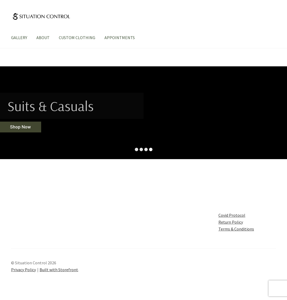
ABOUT (43, 37)
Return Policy (230, 222)
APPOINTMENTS (119, 37)
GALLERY (19, 37)
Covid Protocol (231, 215)
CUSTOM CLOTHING (77, 37)
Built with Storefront (59, 269)
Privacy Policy (23, 269)
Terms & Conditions (236, 229)
